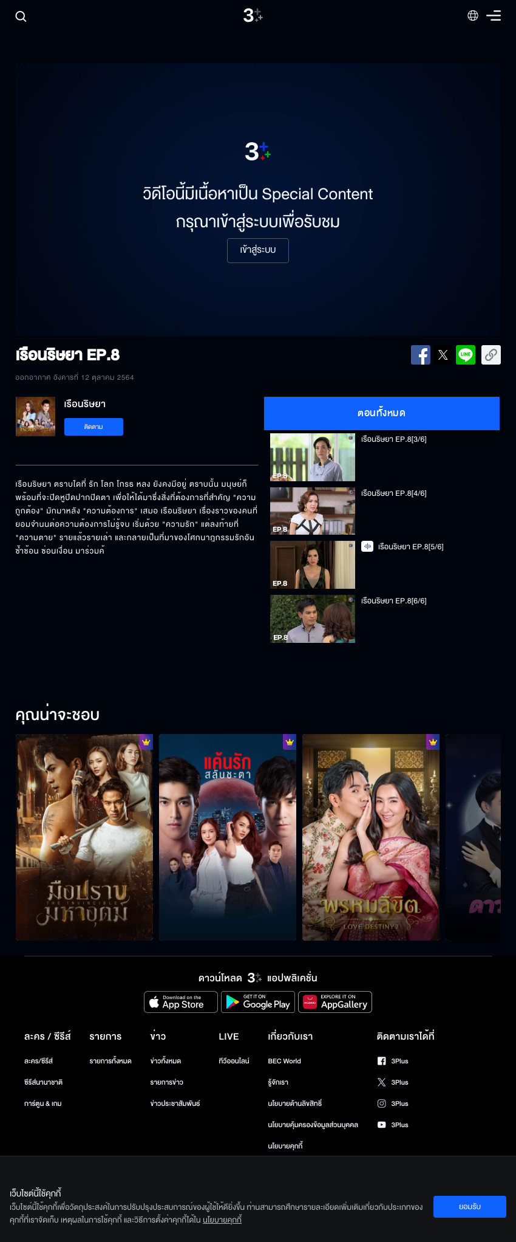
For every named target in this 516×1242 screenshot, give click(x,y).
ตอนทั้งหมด (382, 413)
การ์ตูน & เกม (43, 1104)
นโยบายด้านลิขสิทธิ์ (295, 1104)
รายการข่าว (167, 1082)
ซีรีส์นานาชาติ (43, 1082)
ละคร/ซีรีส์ (38, 1061)
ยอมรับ (470, 1207)
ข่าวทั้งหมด (166, 1061)
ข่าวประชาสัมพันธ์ (175, 1104)
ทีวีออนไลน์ (234, 1061)
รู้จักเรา (278, 1082)
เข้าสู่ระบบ (258, 250)
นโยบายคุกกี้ (285, 1146)
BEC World (284, 1061)
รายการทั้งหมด (111, 1061)
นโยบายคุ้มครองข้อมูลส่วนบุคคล (313, 1125)
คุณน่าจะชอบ (58, 716)
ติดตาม (93, 427)
